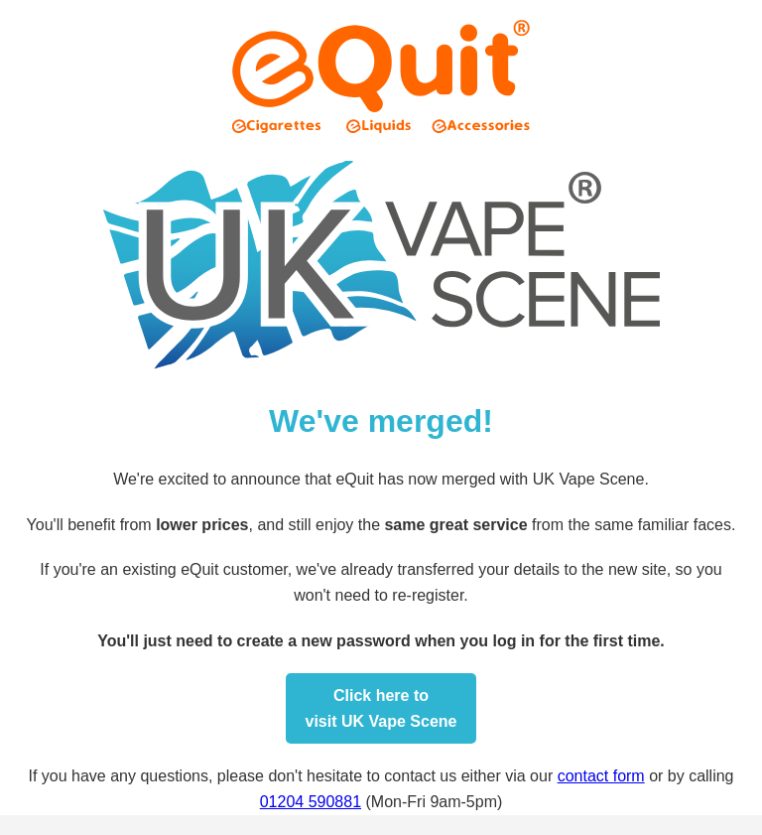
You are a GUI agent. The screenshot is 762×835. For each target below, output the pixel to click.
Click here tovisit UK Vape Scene (381, 708)
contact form (601, 775)
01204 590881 (310, 801)
